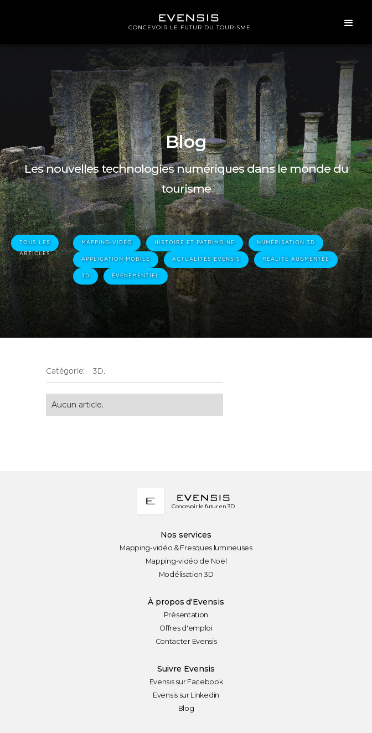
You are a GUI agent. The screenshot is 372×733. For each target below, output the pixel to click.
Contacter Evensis (186, 641)
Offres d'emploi (186, 628)
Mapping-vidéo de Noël (186, 561)
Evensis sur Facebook (186, 682)
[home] (186, 22)
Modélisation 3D (186, 574)
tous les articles (34, 245)
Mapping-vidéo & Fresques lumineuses (186, 548)
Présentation (186, 615)
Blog (186, 708)
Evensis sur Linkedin (186, 695)
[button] (349, 22)
